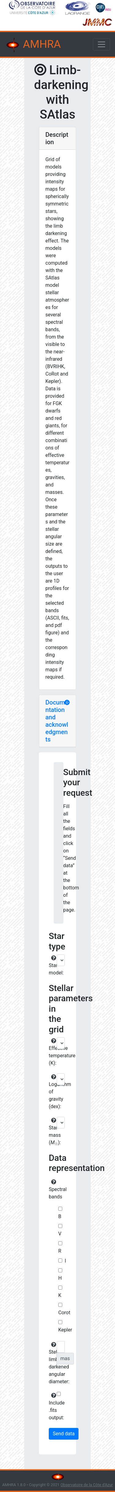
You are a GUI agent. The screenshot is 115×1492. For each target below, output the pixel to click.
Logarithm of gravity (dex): (52, 1091)
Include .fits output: (52, 1407)
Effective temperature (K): (52, 1052)
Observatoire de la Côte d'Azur (86, 1484)
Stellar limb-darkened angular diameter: (52, 1363)
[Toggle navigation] (101, 44)
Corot (64, 1312)
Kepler (65, 1330)
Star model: (52, 965)
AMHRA (33, 45)
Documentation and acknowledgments (56, 721)
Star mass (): (52, 1132)
